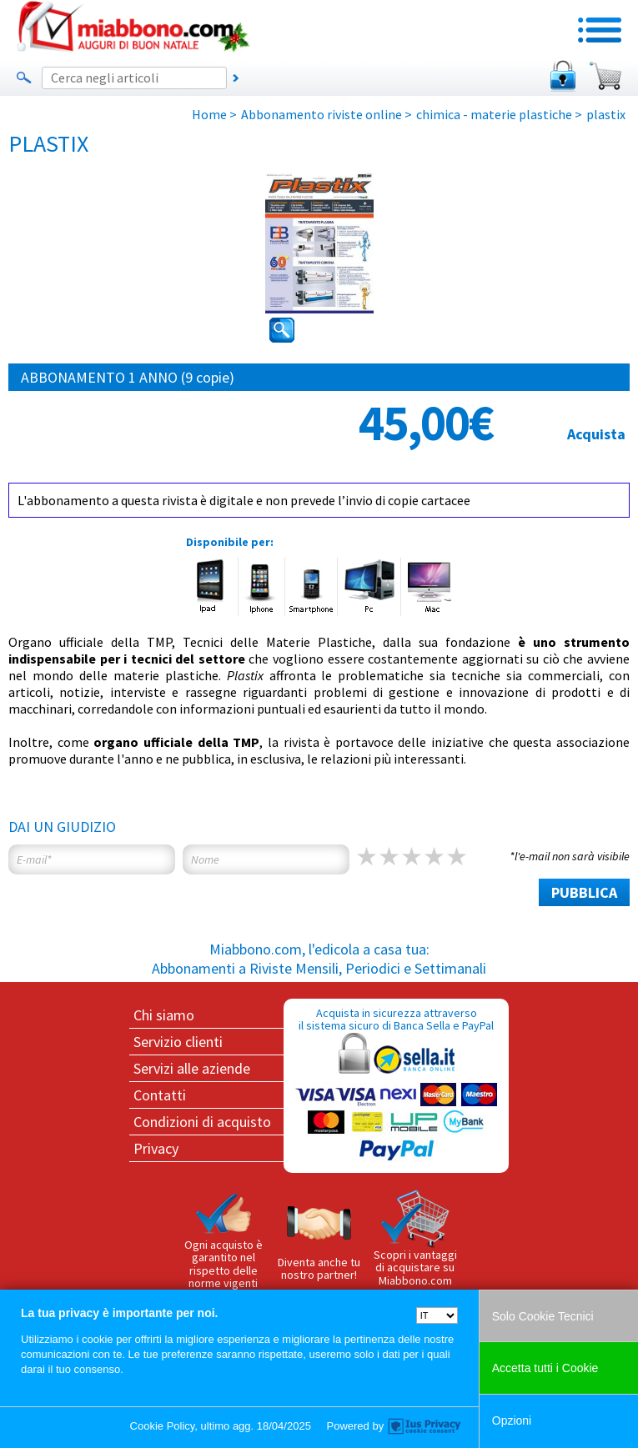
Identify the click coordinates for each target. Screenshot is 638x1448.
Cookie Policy (162, 1426)
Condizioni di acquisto (202, 1121)
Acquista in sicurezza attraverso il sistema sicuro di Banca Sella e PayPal (396, 1085)
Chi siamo (163, 1015)
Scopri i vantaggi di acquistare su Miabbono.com (415, 1239)
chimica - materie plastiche (494, 114)
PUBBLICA (584, 892)
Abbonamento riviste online (321, 114)
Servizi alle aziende (191, 1068)
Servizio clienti (178, 1041)
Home (209, 114)
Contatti (159, 1095)
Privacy (155, 1148)
